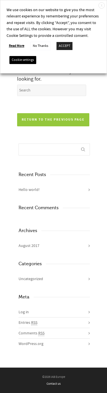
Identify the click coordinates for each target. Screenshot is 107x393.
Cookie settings (23, 60)
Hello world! (29, 189)
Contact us (54, 384)
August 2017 (29, 245)
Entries (28, 323)
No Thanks (40, 46)
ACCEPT (64, 46)
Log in (24, 312)
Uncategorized (31, 279)
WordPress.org (31, 343)
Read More (16, 46)
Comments (32, 333)
